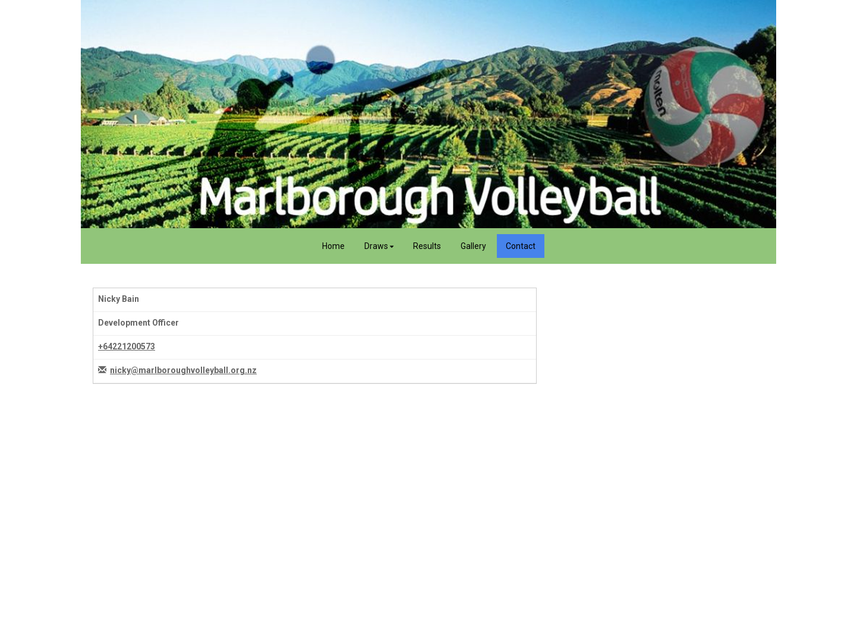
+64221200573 (126, 346)
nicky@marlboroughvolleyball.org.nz (183, 370)
